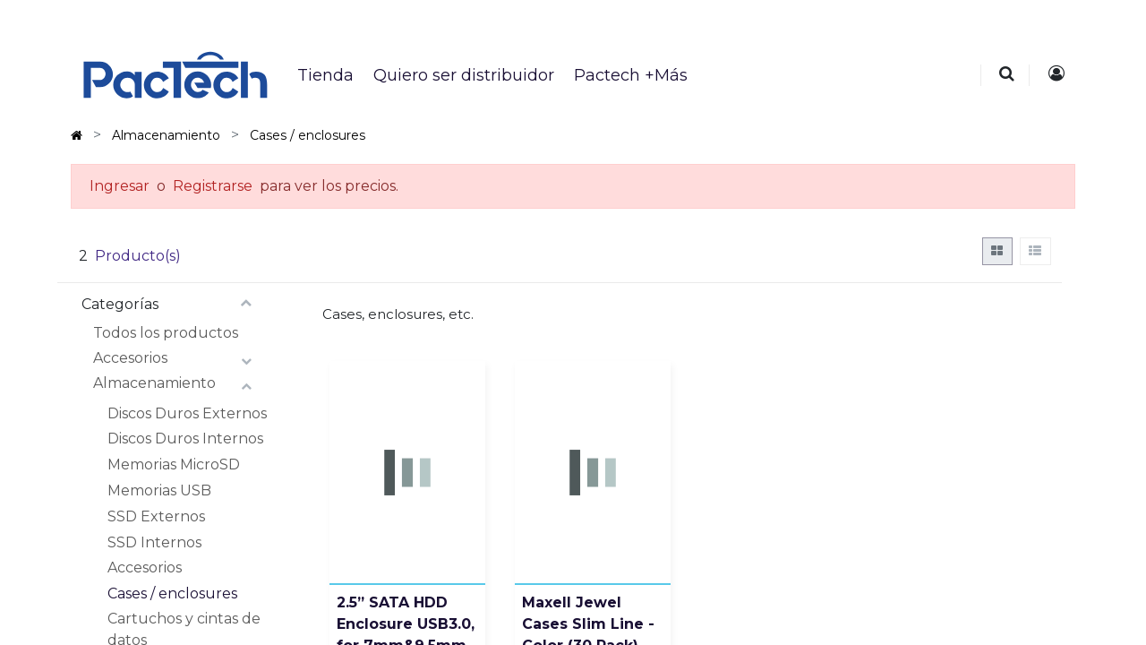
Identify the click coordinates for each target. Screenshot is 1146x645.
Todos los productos (165, 332)
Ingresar (120, 185)
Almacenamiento (154, 382)
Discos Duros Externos (187, 413)
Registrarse (212, 185)
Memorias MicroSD (173, 464)
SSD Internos (154, 542)
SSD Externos (156, 516)
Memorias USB (159, 490)
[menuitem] (324, 75)
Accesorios (130, 357)
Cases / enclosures (172, 593)
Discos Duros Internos (185, 438)
